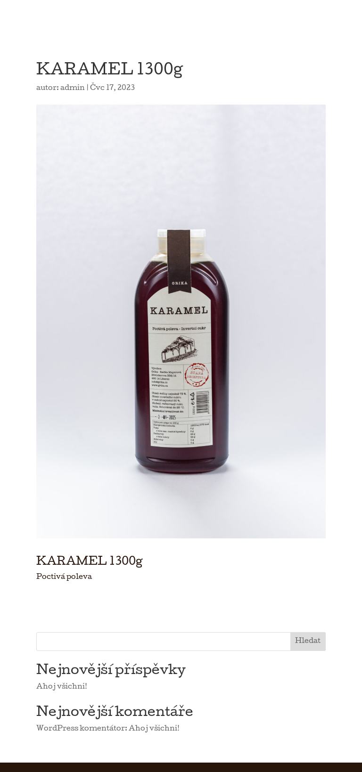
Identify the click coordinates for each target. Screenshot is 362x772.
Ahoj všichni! (61, 687)
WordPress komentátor (80, 729)
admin (72, 88)
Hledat (308, 641)
